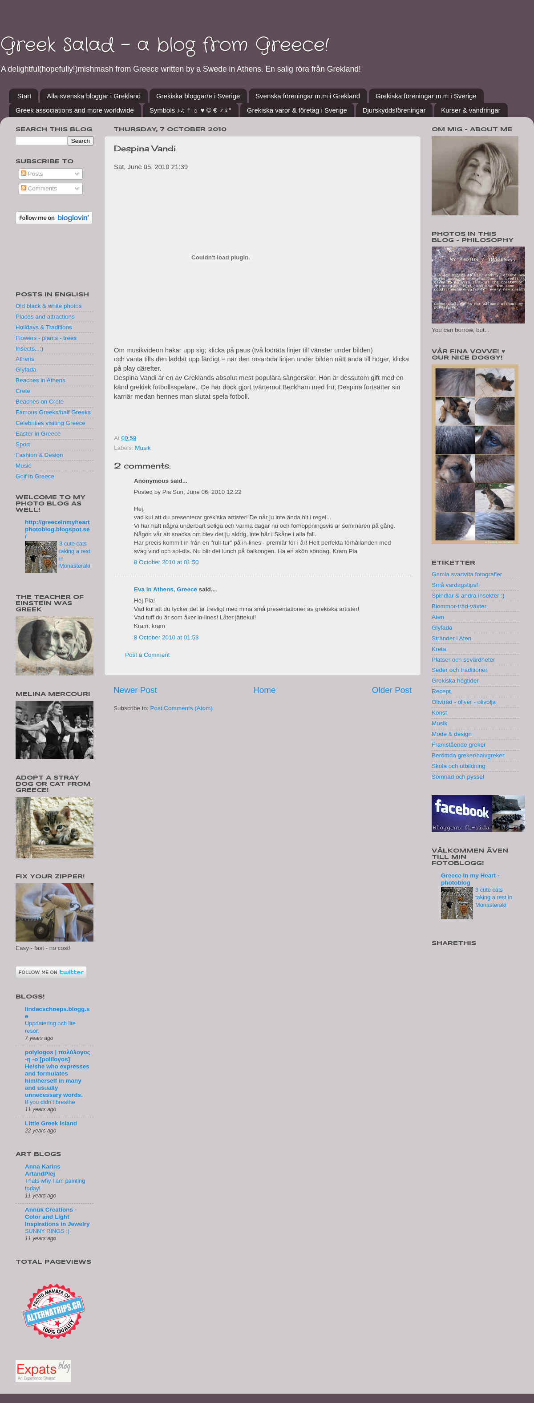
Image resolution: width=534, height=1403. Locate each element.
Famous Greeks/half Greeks (53, 412)
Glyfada (26, 369)
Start (24, 96)
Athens (25, 359)
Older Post (392, 690)
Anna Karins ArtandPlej (43, 1170)
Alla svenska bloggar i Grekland (94, 96)
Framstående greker (459, 744)
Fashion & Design (39, 455)
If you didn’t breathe (50, 1102)
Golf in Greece (35, 476)
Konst (439, 712)
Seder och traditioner (459, 670)
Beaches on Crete (40, 401)
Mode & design (452, 734)
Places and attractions (45, 316)
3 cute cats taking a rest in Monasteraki (493, 897)
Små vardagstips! (455, 585)
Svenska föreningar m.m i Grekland (307, 96)
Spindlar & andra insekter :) (468, 595)
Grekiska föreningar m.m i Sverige (426, 96)
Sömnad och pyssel (458, 776)
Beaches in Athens (40, 380)
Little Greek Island (51, 1123)
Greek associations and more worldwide (75, 110)
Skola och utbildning (458, 766)
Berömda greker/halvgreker (468, 755)
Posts (32, 173)
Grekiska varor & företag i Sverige (297, 110)
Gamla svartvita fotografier (467, 574)
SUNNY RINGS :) (47, 1231)
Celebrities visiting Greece (50, 423)
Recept (441, 691)
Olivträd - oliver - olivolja (464, 702)
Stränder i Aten (451, 638)
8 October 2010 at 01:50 (166, 562)
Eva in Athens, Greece (165, 589)
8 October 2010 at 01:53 (166, 637)
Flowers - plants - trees (46, 338)
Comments (39, 188)
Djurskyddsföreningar (394, 110)
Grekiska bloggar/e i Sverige (198, 96)
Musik (142, 448)
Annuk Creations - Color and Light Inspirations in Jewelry (57, 1216)
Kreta (439, 649)
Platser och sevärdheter (463, 659)
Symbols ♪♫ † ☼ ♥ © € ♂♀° (190, 110)
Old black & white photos (49, 306)
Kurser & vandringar (470, 110)
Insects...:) (29, 348)
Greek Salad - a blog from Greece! (164, 45)
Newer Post (135, 690)
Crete (23, 391)
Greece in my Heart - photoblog (470, 879)
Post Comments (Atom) (181, 708)
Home (264, 690)
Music (23, 465)
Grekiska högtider (455, 680)
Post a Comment (147, 654)
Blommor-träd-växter (459, 606)
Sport (23, 444)
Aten (438, 617)
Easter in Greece (38, 433)
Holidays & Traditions (44, 327)
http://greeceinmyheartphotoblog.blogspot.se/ (57, 529)
